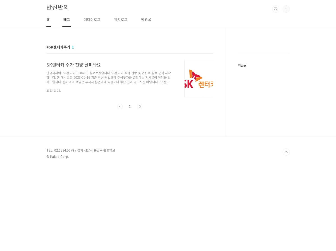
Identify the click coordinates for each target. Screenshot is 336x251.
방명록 (146, 19)
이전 (120, 106)
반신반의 (57, 7)
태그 (66, 19)
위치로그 (121, 19)
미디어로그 (92, 19)
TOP (286, 235)
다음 (139, 106)
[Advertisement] (272, 112)
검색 (275, 9)
